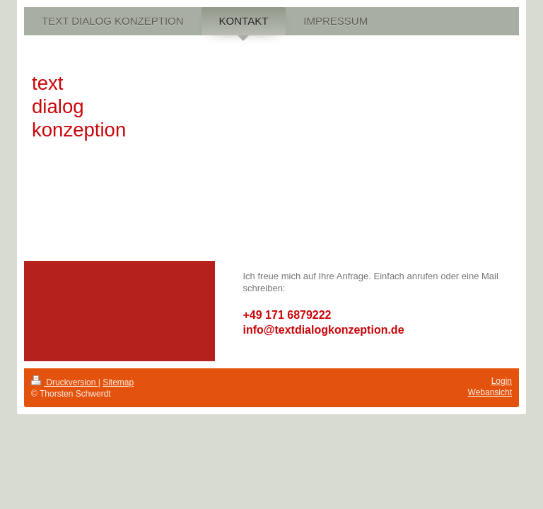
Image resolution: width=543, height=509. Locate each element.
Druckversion (64, 382)
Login (501, 381)
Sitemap (118, 382)
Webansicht (490, 392)
